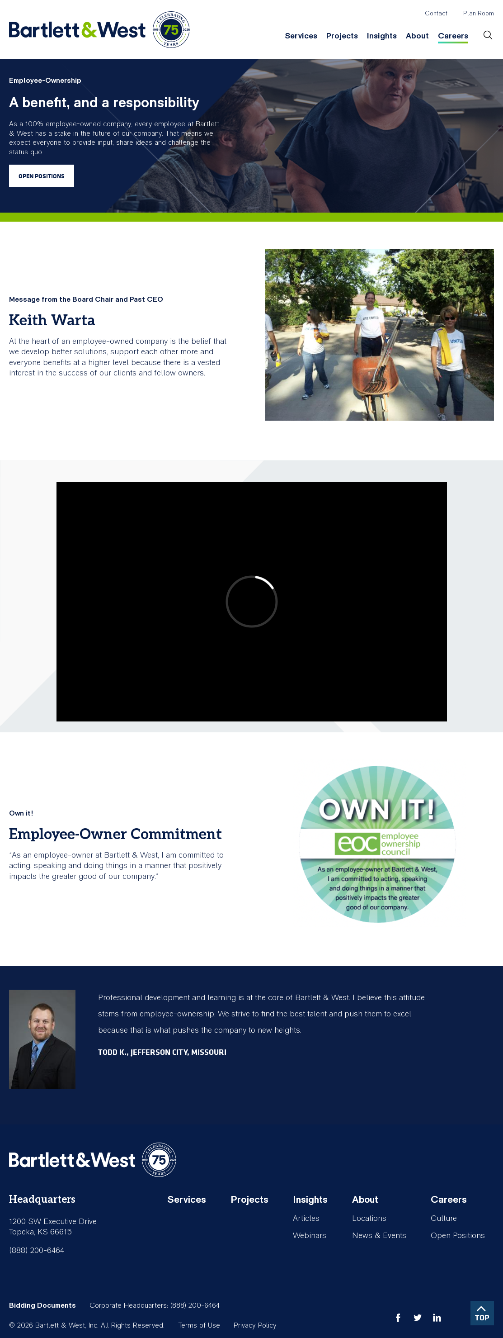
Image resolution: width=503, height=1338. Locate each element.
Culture (444, 1218)
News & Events (379, 1235)
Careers (453, 36)
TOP (482, 1317)
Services (301, 36)
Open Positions (42, 175)
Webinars (309, 1235)
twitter (418, 1318)
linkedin (437, 1318)
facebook (398, 1318)
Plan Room (478, 13)
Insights (382, 36)
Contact (436, 13)
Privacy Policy (255, 1325)
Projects (342, 36)
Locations (369, 1218)
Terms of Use (199, 1325)
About (417, 36)
